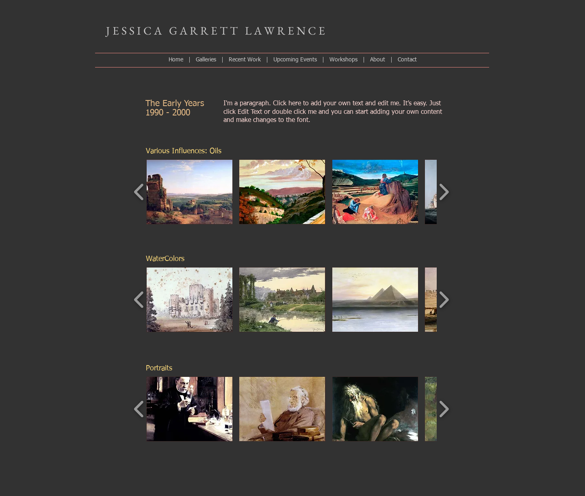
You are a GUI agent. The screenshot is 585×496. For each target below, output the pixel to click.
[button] (189, 191)
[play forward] (444, 191)
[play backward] (139, 191)
